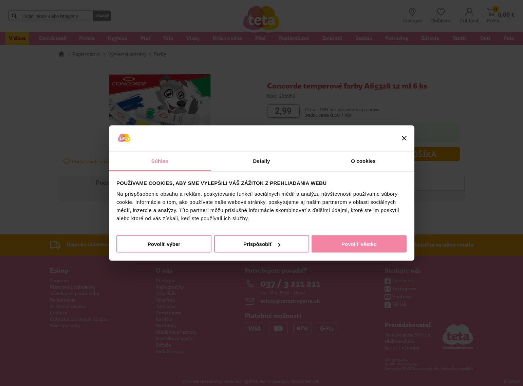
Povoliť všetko (359, 244)
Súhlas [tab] (159, 160)
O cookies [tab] (363, 160)
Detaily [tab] (261, 160)
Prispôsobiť (261, 244)
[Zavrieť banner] (404, 138)
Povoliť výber (164, 244)
